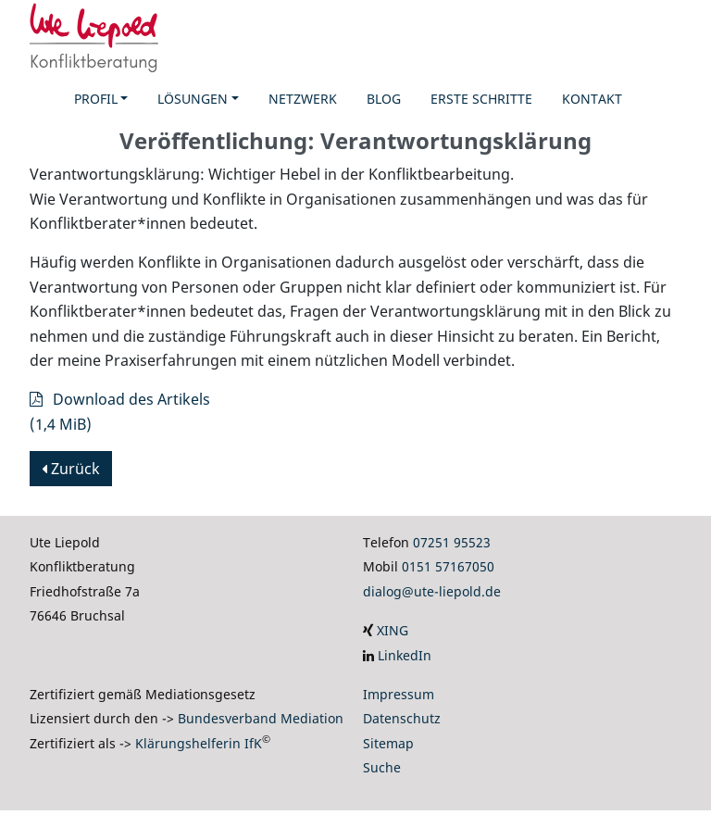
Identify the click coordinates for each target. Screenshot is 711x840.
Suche (382, 767)
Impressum (398, 694)
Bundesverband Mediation (260, 718)
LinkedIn (404, 655)
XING (392, 630)
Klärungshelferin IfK (198, 743)
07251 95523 (452, 542)
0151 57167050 (448, 566)
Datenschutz (402, 718)
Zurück (71, 468)
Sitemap (388, 743)
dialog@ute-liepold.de (432, 591)
